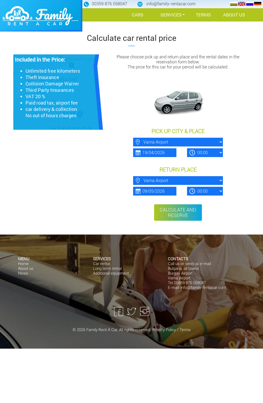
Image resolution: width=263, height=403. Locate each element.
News (23, 273)
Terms (185, 329)
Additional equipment (111, 273)
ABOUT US (234, 15)
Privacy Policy (164, 329)
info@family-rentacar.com (203, 287)
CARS (137, 15)
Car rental (101, 263)
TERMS (203, 15)
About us (25, 268)
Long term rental (107, 268)
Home (23, 263)
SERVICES (171, 15)
